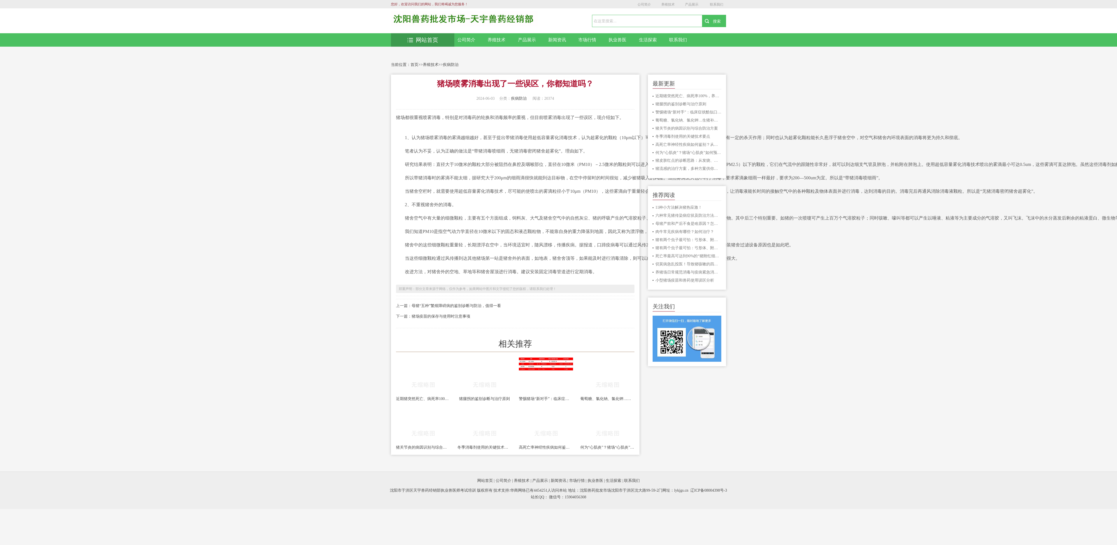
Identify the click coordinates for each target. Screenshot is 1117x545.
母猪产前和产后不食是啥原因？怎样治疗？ (688, 224)
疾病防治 (451, 65)
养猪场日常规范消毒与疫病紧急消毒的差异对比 (688, 272)
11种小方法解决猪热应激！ (678, 207)
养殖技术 (668, 4)
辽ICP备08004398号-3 (708, 490)
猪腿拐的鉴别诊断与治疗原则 (484, 399)
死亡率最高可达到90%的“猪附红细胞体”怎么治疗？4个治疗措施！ (688, 256)
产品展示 (691, 4)
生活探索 (648, 39)
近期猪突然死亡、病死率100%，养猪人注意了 (423, 399)
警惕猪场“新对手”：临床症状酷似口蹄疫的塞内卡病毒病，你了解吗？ (546, 399)
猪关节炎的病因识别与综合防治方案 (423, 447)
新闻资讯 (557, 39)
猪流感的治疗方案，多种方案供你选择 (688, 168)
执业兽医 (617, 39)
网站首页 (422, 40)
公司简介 (644, 4)
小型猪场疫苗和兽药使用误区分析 (684, 280)
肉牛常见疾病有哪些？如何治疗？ (684, 232)
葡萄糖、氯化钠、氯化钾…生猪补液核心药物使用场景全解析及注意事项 (607, 399)
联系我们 (716, 4)
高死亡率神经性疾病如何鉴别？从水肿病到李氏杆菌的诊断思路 (546, 447)
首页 (414, 65)
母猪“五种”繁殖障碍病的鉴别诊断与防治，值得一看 (456, 306)
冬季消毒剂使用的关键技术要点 (484, 447)
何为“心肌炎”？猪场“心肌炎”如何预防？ (607, 447)
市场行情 (587, 39)
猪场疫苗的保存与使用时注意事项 (441, 316)
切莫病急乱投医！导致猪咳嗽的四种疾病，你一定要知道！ (688, 264)
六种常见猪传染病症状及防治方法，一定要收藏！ (688, 215)
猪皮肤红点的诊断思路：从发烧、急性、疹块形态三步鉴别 (688, 160)
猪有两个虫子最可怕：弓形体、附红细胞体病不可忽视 (688, 240)
